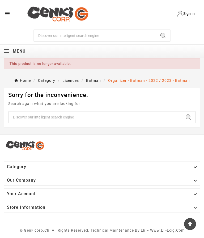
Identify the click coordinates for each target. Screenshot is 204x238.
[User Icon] (186, 14)
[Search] (95, 35)
